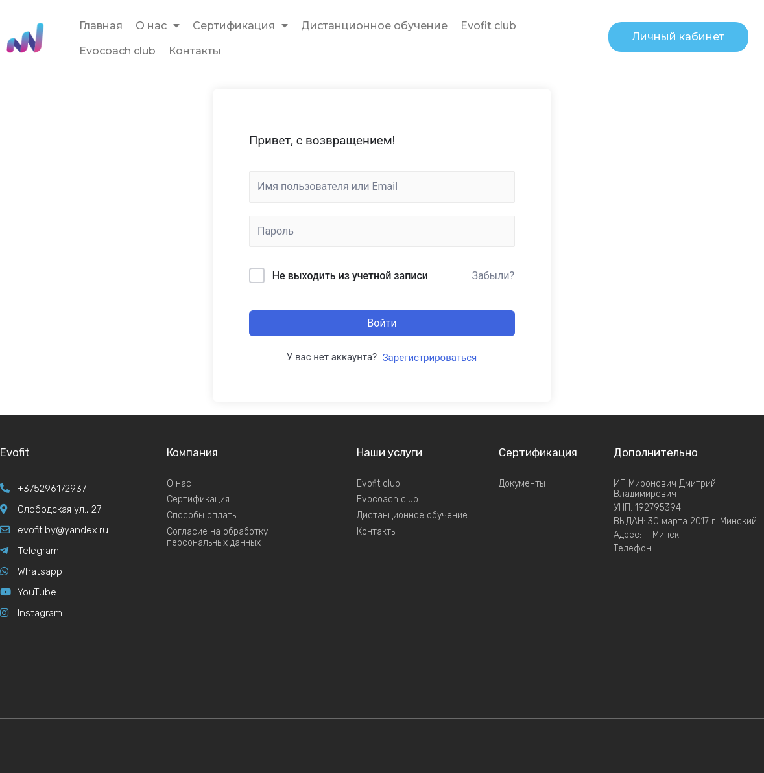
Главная (101, 25)
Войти (381, 323)
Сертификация (240, 25)
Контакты (195, 51)
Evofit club (488, 25)
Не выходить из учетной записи (350, 276)
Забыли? (493, 276)
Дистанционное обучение (374, 25)
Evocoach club (117, 51)
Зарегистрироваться (430, 357)
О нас (158, 25)
